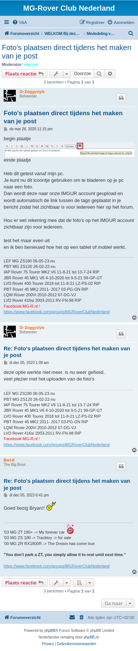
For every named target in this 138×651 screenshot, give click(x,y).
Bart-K (9, 460)
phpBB (50, 631)
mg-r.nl (31, 64)
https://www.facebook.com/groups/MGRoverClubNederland (57, 311)
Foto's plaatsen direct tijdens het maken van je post (66, 51)
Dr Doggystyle (32, 92)
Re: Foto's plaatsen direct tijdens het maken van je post (67, 351)
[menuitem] (19, 22)
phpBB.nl (91, 637)
